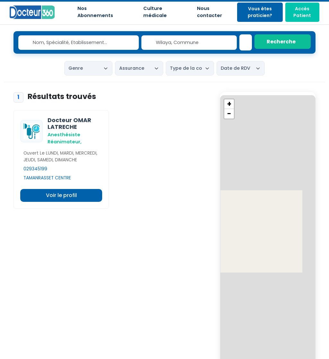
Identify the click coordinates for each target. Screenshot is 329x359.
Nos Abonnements (95, 12)
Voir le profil (61, 195)
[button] (229, 104)
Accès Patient (302, 12)
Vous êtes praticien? (260, 12)
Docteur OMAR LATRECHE (69, 123)
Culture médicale (155, 12)
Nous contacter (209, 12)
